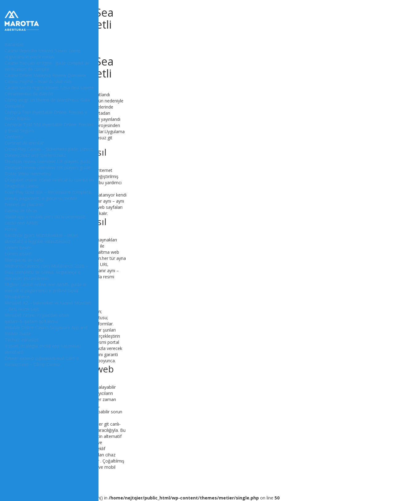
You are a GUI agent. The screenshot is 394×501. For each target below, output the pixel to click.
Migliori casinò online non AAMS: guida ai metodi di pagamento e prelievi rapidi (45, 287)
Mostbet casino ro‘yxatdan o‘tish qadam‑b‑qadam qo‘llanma (37, 318)
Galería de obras (21, 210)
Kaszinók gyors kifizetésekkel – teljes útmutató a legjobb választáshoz (41, 238)
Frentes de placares (24, 204)
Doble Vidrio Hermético (28, 174)
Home (11, 229)
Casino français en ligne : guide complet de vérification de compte (47, 66)
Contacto (14, 137)
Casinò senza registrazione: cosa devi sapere (49, 87)
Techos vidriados (21, 340)
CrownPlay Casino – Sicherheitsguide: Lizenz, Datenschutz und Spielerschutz (49, 152)
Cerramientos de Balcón (29, 94)
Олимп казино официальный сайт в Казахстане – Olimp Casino (42, 361)
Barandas (14, 44)
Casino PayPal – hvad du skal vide (38, 81)
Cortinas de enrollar (24, 143)
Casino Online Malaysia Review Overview (45, 75)
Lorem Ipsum (18, 247)
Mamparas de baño (24, 260)
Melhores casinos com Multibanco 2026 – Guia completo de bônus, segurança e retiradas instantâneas (46, 272)
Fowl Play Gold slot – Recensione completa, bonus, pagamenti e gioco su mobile (48, 195)
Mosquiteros (17, 297)
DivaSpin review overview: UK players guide (47, 161)
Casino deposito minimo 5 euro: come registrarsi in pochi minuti (42, 54)
